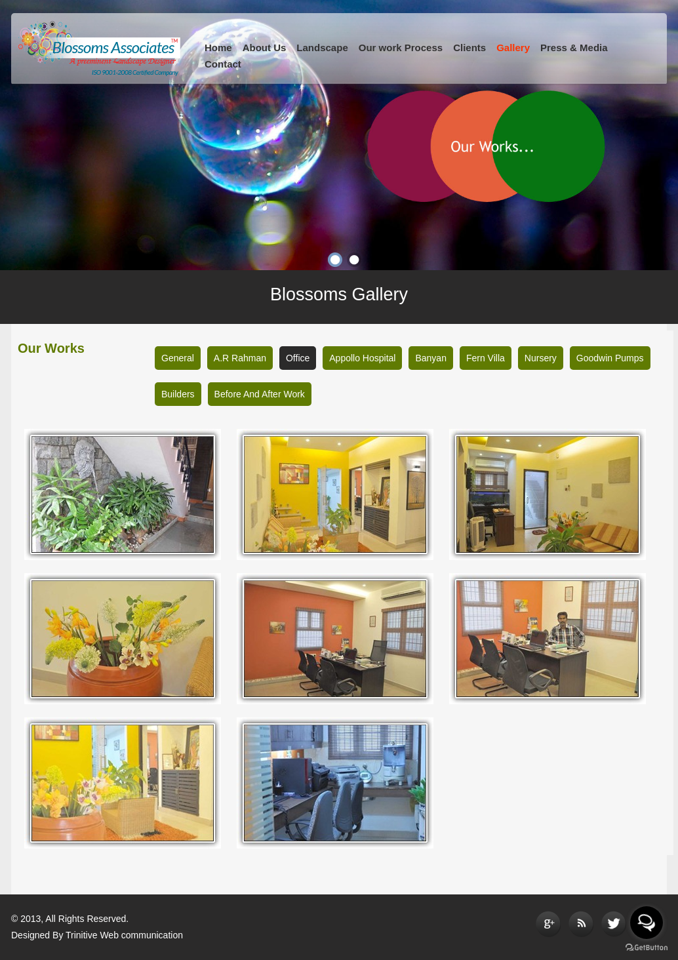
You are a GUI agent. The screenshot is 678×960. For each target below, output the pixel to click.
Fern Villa (485, 358)
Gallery (513, 47)
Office (297, 358)
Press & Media (574, 47)
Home (218, 47)
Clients (469, 47)
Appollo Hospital (362, 358)
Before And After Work (259, 394)
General (177, 358)
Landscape (322, 47)
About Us (265, 47)
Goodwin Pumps (610, 358)
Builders (178, 394)
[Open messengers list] (646, 922)
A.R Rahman (240, 358)
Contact (223, 64)
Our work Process (401, 47)
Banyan (430, 358)
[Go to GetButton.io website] (647, 947)
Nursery (541, 358)
